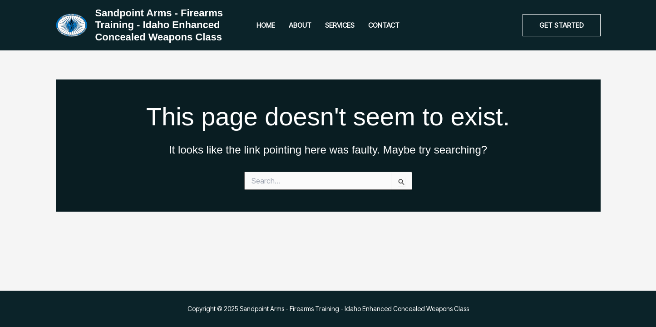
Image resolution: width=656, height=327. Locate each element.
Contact (384, 25)
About (300, 25)
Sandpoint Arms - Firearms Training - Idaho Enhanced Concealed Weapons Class (159, 25)
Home (265, 25)
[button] (562, 25)
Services (340, 25)
